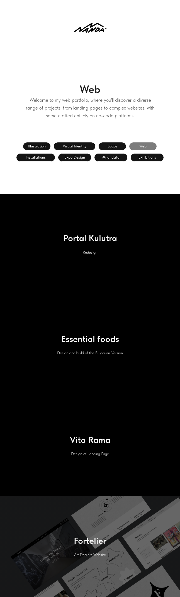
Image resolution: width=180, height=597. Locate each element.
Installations (36, 157)
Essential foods (90, 339)
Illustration (37, 146)
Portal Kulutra (90, 238)
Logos (112, 146)
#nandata (111, 157)
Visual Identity (74, 146)
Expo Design (74, 157)
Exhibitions (147, 157)
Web (143, 146)
